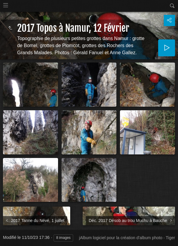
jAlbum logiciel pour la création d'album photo (120, 237)
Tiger (170, 237)
